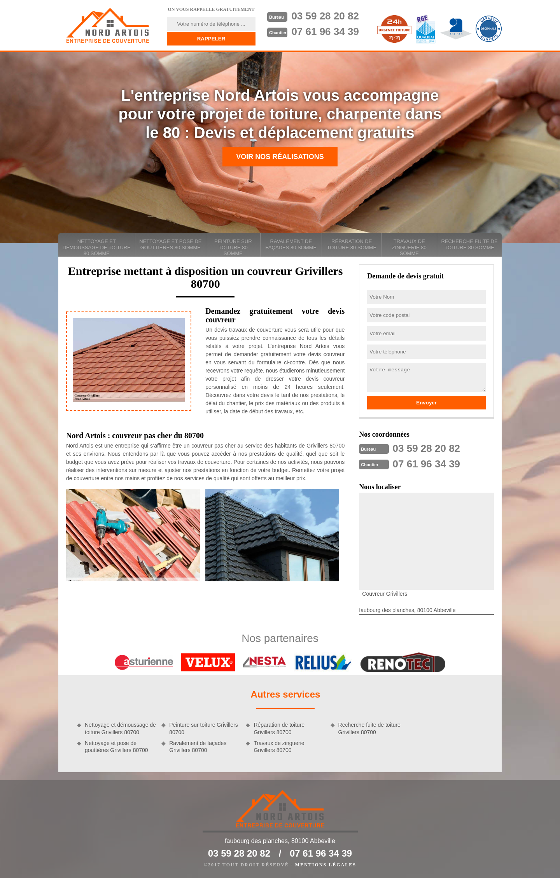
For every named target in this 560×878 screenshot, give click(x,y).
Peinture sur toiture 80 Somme (233, 247)
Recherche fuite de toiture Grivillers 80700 (369, 728)
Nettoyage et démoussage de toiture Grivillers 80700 (120, 728)
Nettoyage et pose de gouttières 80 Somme (170, 244)
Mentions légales (325, 865)
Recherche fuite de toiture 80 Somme (469, 244)
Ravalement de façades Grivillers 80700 (197, 746)
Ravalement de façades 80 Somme (291, 244)
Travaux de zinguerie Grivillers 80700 (279, 746)
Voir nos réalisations (280, 157)
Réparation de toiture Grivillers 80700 (279, 728)
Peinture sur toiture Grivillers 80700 (203, 728)
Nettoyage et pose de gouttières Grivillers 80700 (116, 746)
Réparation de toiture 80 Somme (351, 244)
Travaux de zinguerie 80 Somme (409, 247)
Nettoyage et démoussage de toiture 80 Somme (97, 247)
